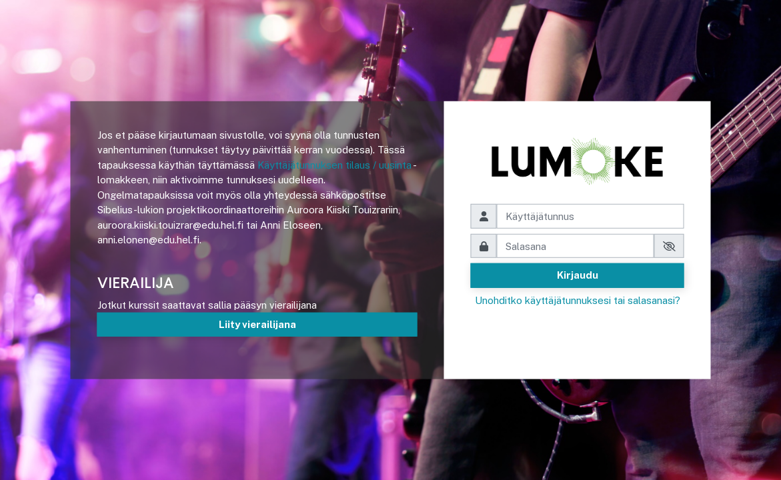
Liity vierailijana (257, 324)
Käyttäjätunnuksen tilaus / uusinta (334, 165)
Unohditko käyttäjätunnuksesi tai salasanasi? (577, 300)
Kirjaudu (577, 275)
